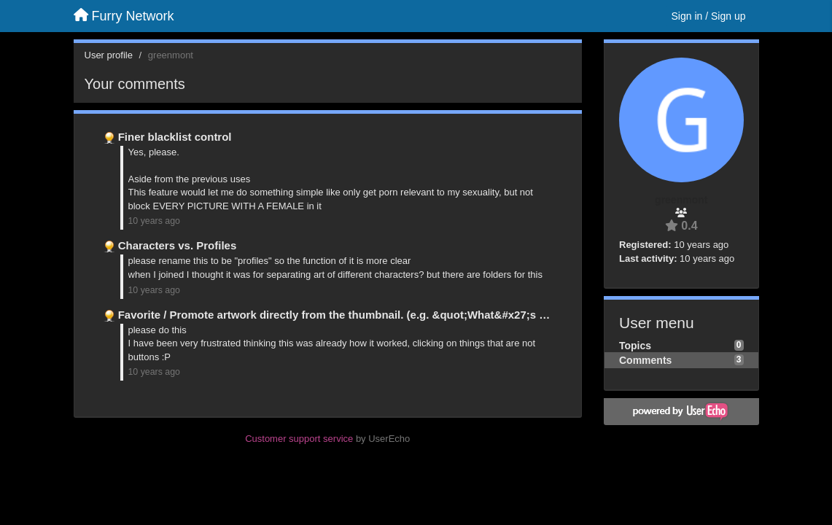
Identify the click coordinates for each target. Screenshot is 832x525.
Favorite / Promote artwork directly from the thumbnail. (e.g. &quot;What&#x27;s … (334, 314)
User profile (109, 55)
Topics (635, 345)
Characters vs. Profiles (177, 245)
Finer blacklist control (175, 137)
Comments (645, 360)
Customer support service (299, 438)
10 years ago (154, 221)
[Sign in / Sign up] (709, 16)
